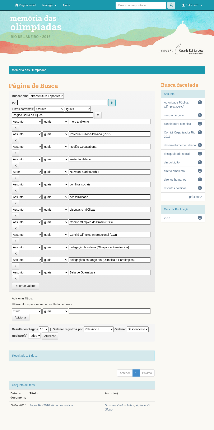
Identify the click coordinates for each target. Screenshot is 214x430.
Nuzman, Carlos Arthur (119, 405)
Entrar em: (192, 5)
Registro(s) (19, 335)
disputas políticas (175, 188)
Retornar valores (25, 286)
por (14, 102)
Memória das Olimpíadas (29, 70)
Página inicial (25, 5)
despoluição (172, 162)
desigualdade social (177, 153)
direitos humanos (175, 179)
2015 (167, 218)
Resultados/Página (25, 329)
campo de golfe (174, 115)
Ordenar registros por (67, 329)
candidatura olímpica (177, 124)
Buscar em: (20, 96)
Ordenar (120, 329)
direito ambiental (175, 171)
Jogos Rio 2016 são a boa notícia (51, 405)
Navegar (49, 5)
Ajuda (66, 5)
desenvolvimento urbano (180, 145)
